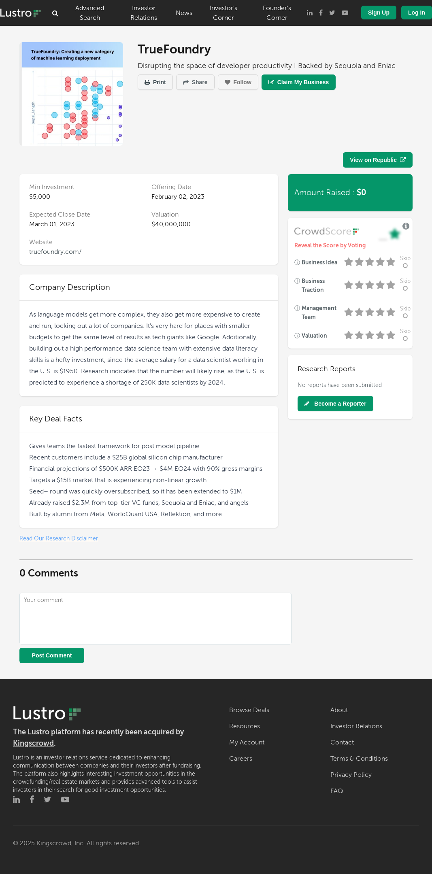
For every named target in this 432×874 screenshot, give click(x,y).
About (339, 710)
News (184, 13)
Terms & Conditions (359, 758)
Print (155, 82)
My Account (246, 742)
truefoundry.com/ (55, 251)
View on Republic (378, 160)
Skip (405, 262)
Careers (240, 758)
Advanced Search (89, 12)
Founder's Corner (277, 12)
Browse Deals (249, 710)
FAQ (336, 791)
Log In (416, 12)
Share (195, 82)
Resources (244, 726)
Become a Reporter (335, 403)
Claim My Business (298, 82)
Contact (342, 742)
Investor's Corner (223, 12)
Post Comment (52, 655)
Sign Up (378, 12)
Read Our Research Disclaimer (58, 539)
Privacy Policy (351, 774)
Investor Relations (143, 12)
